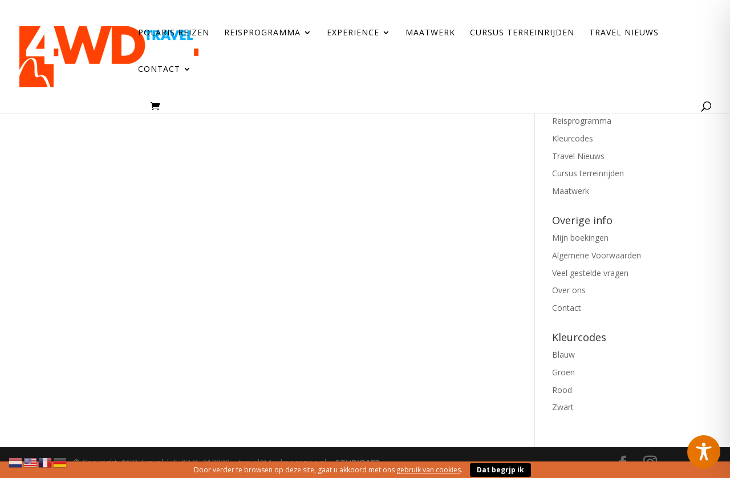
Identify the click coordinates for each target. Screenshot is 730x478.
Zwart (563, 407)
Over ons (569, 290)
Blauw (563, 354)
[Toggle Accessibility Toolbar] (703, 451)
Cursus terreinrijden (522, 33)
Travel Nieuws (624, 33)
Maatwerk (430, 33)
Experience (353, 33)
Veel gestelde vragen (590, 273)
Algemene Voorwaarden (596, 255)
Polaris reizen (173, 33)
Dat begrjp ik (500, 470)
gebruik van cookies (428, 470)
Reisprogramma (262, 33)
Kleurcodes (572, 138)
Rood (562, 389)
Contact (159, 69)
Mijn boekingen (580, 237)
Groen (563, 372)
